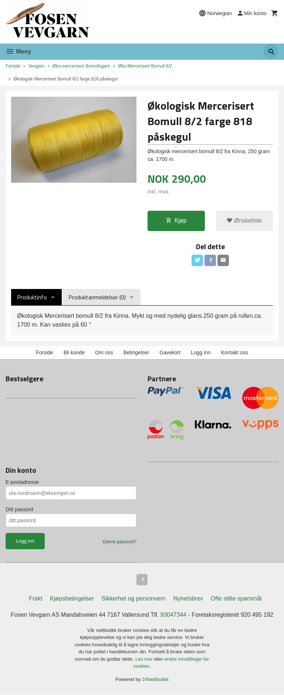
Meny (18, 51)
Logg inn (201, 353)
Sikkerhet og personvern (134, 599)
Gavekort (169, 353)
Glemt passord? (119, 542)
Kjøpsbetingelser (72, 599)
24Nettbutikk (155, 680)
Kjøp (176, 220)
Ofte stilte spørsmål (236, 599)
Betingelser (136, 353)
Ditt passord (19, 510)
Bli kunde (74, 353)
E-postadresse (22, 483)
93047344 (173, 615)
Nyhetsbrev (188, 599)
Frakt (35, 599)
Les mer (144, 660)
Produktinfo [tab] (32, 297)
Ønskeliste (244, 220)
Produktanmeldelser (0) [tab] (97, 297)
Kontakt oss (234, 353)
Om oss (104, 353)
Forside (13, 66)
